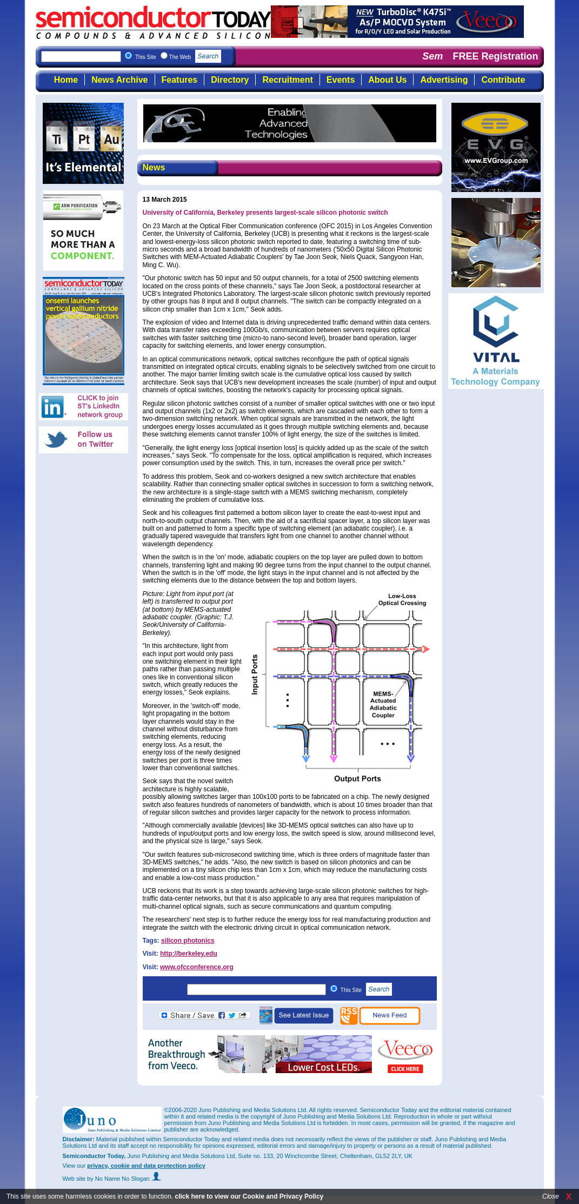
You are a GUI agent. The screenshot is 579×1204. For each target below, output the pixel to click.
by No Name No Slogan (124, 1178)
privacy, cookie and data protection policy (146, 1165)
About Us (387, 79)
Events (341, 79)
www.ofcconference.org (197, 967)
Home (66, 79)
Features (180, 79)
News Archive (119, 79)
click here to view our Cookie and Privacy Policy (249, 1196)
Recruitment (287, 79)
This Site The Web (178, 57)
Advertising (444, 79)
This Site (366, 990)
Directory (230, 79)
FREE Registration (495, 56)
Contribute (503, 79)
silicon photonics (188, 940)
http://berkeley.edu (188, 953)
